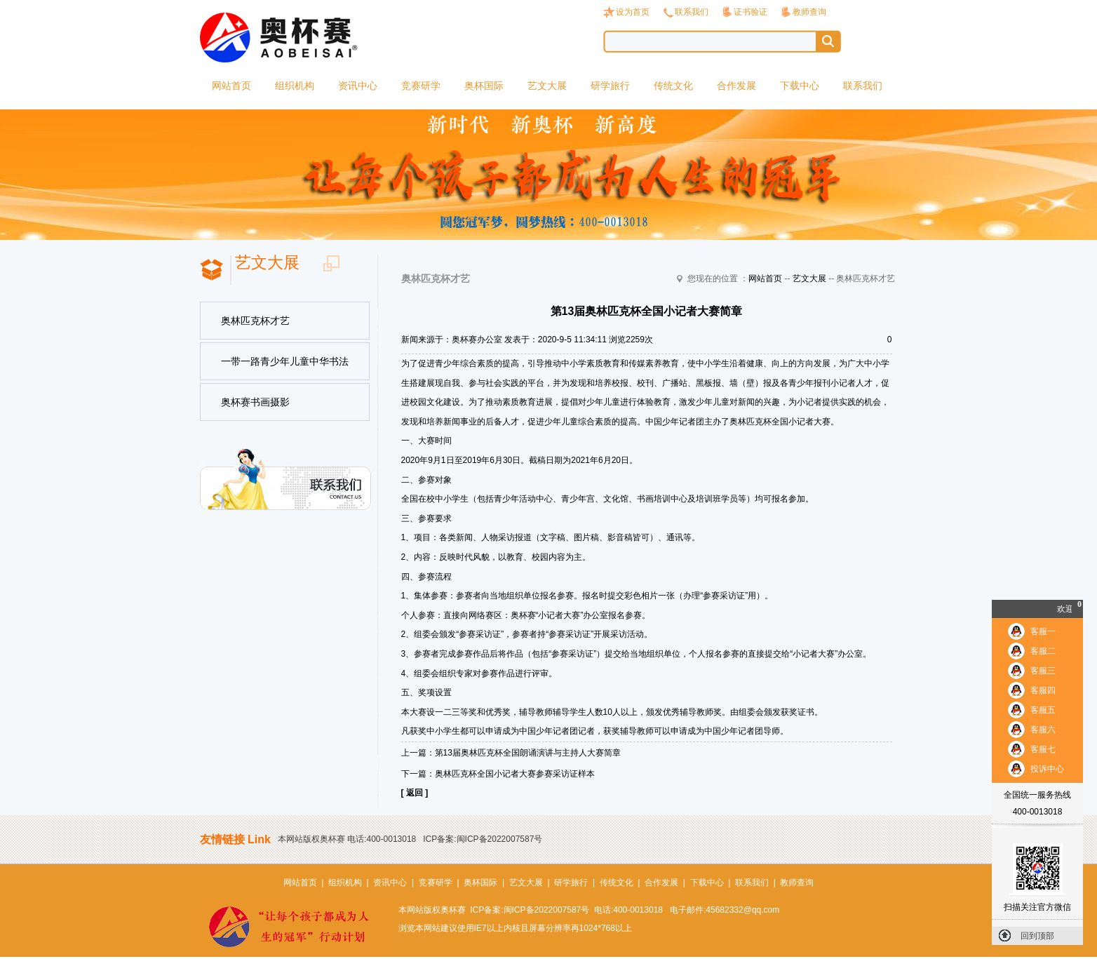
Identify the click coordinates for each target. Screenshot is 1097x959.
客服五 (1043, 710)
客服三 (1043, 671)
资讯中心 (357, 85)
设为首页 (633, 12)
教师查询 (809, 12)
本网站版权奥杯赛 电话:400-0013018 (347, 839)
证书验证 (750, 12)
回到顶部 (1037, 936)
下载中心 (799, 85)
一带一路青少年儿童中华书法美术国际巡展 (285, 368)
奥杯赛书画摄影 (255, 402)
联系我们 (691, 12)
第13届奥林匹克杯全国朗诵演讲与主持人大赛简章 (528, 753)
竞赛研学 (420, 85)
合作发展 (736, 85)
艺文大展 (547, 85)
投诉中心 (1047, 769)
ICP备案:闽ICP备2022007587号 (482, 839)
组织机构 (294, 85)
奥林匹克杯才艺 (255, 320)
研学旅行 (610, 85)
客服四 (1043, 690)
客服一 (1043, 631)
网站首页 (231, 85)
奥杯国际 (484, 85)
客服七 (1043, 749)
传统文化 (673, 85)
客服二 (1043, 651)
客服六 (1043, 730)
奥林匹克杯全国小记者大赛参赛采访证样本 (515, 774)
